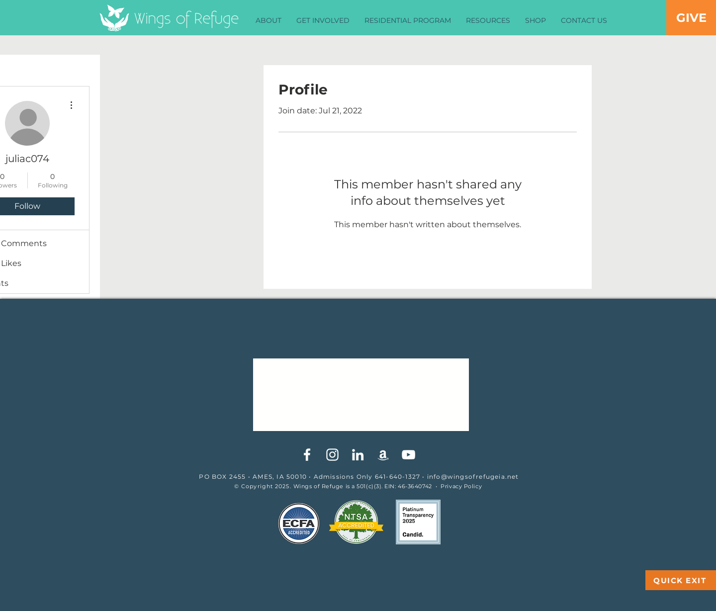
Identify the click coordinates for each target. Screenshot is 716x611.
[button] (268, 20)
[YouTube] (408, 454)
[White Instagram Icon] (332, 454)
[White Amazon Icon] (383, 454)
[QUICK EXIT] (680, 580)
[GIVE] (691, 17)
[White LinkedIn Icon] (358, 454)
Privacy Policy (461, 486)
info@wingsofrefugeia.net (473, 476)
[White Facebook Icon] (307, 454)
